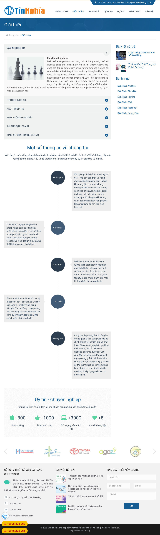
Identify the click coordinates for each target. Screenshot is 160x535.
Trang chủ (61, 11)
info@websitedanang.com (138, 2)
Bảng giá (94, 11)
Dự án (120, 11)
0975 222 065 (118, 2)
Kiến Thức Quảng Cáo (128, 113)
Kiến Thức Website (127, 86)
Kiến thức (134, 11)
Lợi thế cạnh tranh (58, 126)
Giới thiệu (78, 11)
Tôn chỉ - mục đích (58, 100)
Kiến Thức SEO (125, 102)
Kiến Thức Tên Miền (127, 91)
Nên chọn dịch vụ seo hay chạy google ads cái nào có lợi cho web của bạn (84, 489)
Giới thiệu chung (58, 50)
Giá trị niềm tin (58, 109)
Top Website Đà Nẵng (80, 531)
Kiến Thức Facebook (127, 108)
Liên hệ (149, 11)
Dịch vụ (108, 11)
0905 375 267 (102, 2)
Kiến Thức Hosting (126, 97)
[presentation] (5, 451)
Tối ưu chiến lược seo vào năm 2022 (85, 496)
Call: (14, 523)
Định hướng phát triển (58, 118)
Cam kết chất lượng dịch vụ (58, 135)
